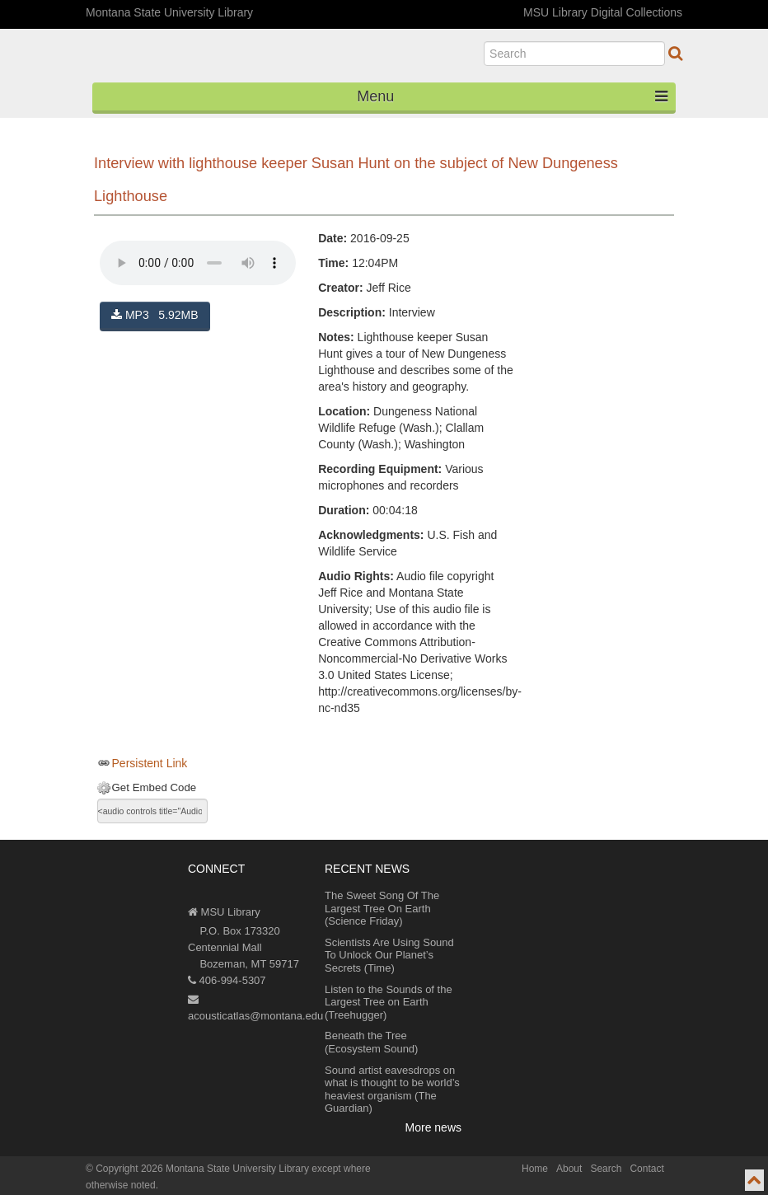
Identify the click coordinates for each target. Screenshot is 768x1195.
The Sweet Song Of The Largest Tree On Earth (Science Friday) (382, 908)
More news (433, 1127)
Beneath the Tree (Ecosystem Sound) (371, 1042)
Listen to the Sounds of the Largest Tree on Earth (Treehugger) (388, 1002)
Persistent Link (150, 763)
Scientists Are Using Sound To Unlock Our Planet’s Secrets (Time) (389, 955)
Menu (512, 96)
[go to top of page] (754, 1180)
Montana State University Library (169, 12)
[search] (574, 53)
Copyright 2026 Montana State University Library (202, 1168)
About (569, 1168)
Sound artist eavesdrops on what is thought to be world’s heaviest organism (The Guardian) (392, 1089)
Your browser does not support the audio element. (198, 263)
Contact (646, 1168)
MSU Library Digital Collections (602, 12)
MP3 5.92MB (155, 314)
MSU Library (224, 912)
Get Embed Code (154, 787)
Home (535, 1168)
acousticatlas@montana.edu (255, 1008)
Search (605, 1168)
